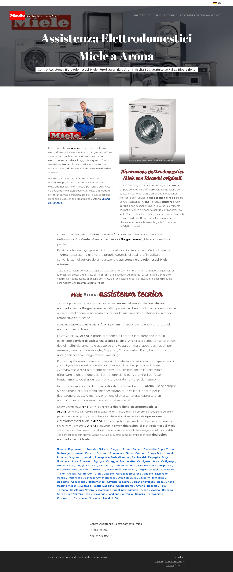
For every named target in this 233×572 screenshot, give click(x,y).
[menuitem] (213, 15)
